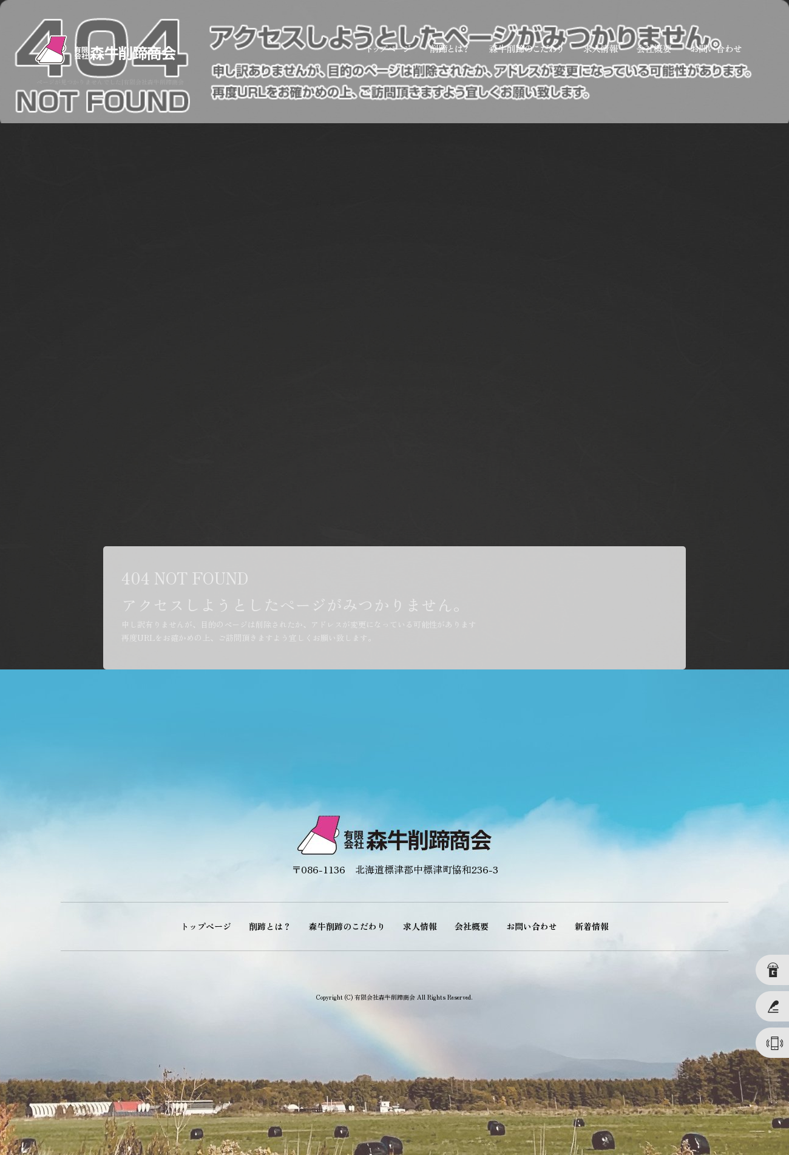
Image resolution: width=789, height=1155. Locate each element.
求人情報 (598, 48)
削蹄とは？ (449, 48)
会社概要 (652, 48)
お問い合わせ (716, 48)
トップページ (388, 48)
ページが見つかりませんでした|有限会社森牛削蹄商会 (110, 81)
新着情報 (592, 926)
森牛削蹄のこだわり (525, 48)
